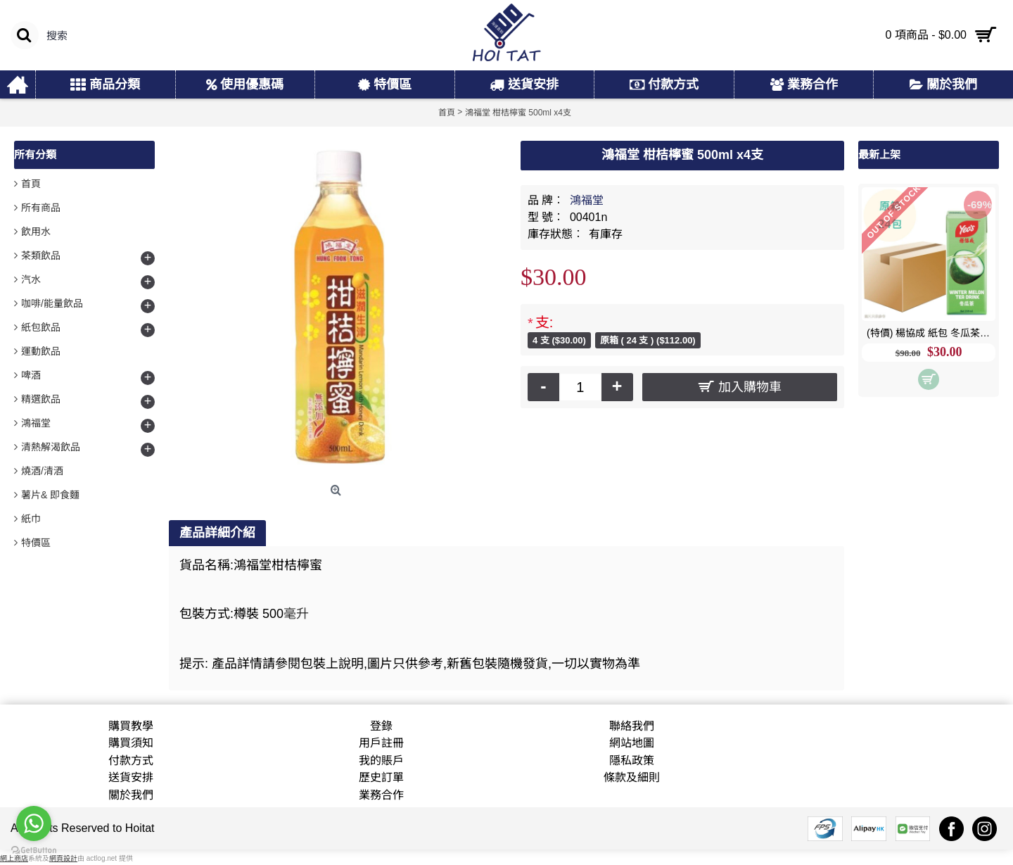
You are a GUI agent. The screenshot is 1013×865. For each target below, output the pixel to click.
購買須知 (130, 743)
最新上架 (879, 154)
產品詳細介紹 (217, 533)
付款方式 (130, 760)
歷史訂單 (381, 777)
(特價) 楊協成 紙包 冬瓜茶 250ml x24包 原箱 (931, 333)
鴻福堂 (587, 200)
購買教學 (130, 726)
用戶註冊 (381, 743)
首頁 (31, 183)
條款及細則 (632, 777)
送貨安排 (130, 777)
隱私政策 (631, 760)
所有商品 (40, 207)
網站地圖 (631, 743)
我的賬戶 (381, 760)
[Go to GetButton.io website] (33, 850)
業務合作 (381, 795)
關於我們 (130, 795)
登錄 (381, 726)
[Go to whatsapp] (33, 823)
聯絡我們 (631, 726)
